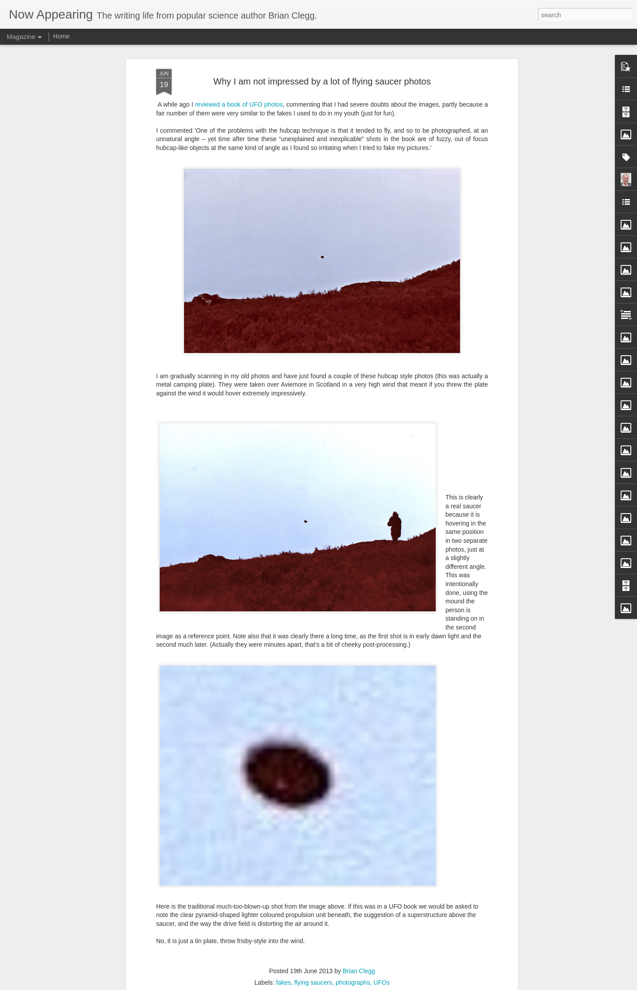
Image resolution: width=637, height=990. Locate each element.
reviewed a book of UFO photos (239, 104)
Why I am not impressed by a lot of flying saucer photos (321, 81)
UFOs (381, 982)
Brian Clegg (359, 971)
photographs (353, 982)
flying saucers (313, 982)
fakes (283, 982)
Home (61, 36)
